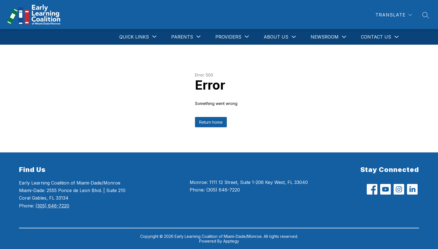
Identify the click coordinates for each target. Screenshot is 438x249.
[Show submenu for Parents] (182, 36)
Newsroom (325, 37)
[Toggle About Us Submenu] (294, 37)
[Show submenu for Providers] (228, 36)
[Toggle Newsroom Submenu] (344, 37)
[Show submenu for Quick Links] (134, 36)
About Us (276, 37)
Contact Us (376, 37)
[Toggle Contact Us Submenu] (396, 37)
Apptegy (231, 241)
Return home (211, 122)
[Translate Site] (393, 14)
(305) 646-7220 (52, 206)
